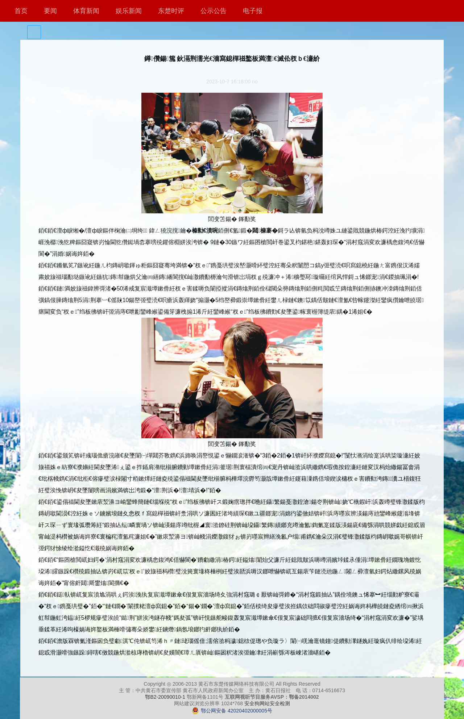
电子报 (252, 10)
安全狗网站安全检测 (267, 703)
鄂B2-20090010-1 (165, 697)
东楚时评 (171, 10)
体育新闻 (86, 10)
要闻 (50, 10)
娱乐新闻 (129, 10)
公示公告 (213, 10)
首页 (21, 10)
